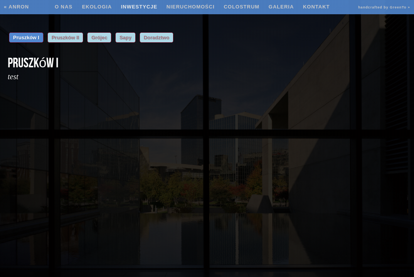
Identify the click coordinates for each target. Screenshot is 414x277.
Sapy (125, 37)
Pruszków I (26, 37)
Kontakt (316, 7)
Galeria (281, 7)
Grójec (99, 37)
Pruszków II (65, 37)
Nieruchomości (191, 7)
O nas (64, 7)
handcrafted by (384, 7)
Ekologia (97, 7)
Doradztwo (156, 37)
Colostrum (241, 7)
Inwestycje (139, 7)
